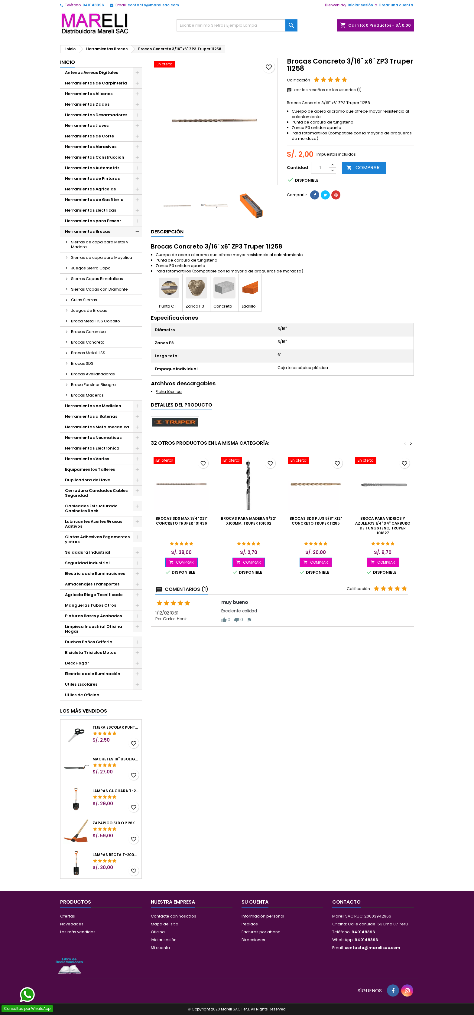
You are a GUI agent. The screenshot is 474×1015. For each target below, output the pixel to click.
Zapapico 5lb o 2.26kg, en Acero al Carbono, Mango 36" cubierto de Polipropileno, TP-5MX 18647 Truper (116, 823)
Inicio (67, 62)
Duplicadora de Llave (87, 480)
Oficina (158, 932)
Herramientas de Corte (89, 136)
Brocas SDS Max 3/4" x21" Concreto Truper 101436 (181, 521)
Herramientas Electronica (92, 448)
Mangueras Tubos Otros (90, 605)
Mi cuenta (160, 948)
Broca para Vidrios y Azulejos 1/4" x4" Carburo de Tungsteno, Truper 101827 (382, 526)
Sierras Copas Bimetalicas (97, 279)
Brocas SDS (82, 363)
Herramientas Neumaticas (93, 437)
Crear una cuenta (395, 5)
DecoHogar (77, 663)
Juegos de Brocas (89, 310)
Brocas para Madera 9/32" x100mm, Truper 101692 (248, 521)
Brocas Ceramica (88, 331)
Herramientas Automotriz (92, 168)
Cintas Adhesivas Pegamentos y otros (97, 539)
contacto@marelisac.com (153, 5)
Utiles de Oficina (82, 695)
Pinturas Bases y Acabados (93, 616)
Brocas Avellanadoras (93, 374)
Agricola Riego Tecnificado (94, 595)
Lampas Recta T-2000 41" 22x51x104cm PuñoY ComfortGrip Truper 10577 (116, 855)
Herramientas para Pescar (93, 221)
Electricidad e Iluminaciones (95, 573)
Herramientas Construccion (94, 157)
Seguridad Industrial (87, 563)
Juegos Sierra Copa (91, 268)
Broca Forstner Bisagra (93, 384)
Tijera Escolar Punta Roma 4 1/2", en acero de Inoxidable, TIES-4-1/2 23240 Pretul (116, 727)
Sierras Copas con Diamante (99, 289)
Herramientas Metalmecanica (97, 427)
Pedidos (250, 924)
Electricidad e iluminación (92, 674)
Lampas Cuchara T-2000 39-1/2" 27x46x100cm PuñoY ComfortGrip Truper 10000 (116, 791)
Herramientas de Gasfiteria (94, 200)
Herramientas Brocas (87, 231)
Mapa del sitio (164, 924)
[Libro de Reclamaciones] (69, 965)
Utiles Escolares (81, 684)
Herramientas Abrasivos (90, 147)
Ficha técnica (169, 391)
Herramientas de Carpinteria (96, 83)
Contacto (346, 901)
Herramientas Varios (87, 459)
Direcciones (253, 940)
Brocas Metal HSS (88, 353)
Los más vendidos (83, 710)
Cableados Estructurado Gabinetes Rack (91, 508)
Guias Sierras (84, 300)
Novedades (71, 924)
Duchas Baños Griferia (88, 642)
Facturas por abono (261, 932)
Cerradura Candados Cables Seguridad (96, 493)
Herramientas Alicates (88, 94)
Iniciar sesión (360, 5)
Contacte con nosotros (173, 916)
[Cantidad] (320, 168)
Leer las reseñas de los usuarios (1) (324, 90)
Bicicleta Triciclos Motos (90, 652)
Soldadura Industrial (87, 552)
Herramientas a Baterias (91, 416)
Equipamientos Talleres (90, 469)
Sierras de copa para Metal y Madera (99, 244)
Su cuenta (255, 901)
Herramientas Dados (87, 104)
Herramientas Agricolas (90, 189)
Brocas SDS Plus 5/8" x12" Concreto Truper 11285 (316, 521)
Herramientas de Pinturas (92, 178)
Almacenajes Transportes (92, 584)
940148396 (93, 5)
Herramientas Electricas (90, 210)
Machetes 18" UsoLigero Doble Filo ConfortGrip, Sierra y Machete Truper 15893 (116, 759)
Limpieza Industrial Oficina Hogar (93, 629)
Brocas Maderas (87, 395)
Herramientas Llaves (87, 125)
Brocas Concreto (88, 342)
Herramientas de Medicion (93, 406)
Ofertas (67, 916)
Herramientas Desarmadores (96, 115)
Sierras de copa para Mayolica (101, 257)
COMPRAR (363, 167)
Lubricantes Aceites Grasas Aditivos (93, 524)
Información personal (263, 916)
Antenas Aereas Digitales (91, 72)
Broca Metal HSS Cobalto (95, 321)
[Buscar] (237, 25)
